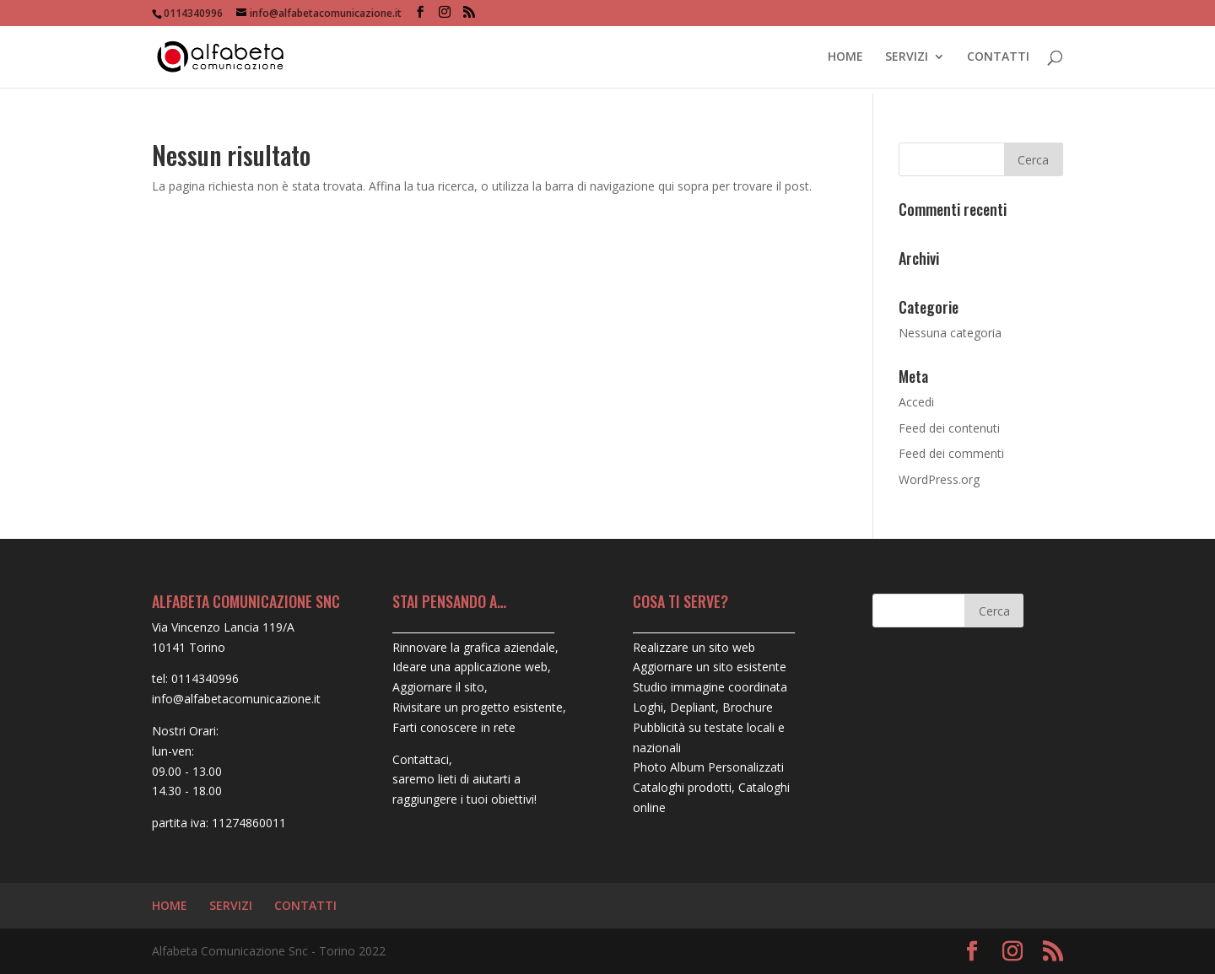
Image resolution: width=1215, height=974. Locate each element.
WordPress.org (939, 479)
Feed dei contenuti (949, 428)
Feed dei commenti (951, 453)
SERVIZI (906, 57)
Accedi (916, 402)
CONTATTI (998, 57)
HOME (845, 57)
